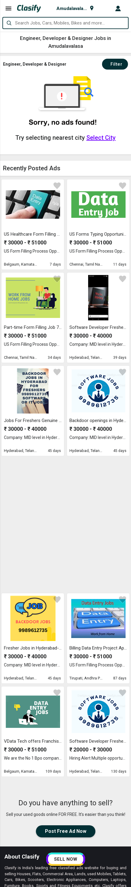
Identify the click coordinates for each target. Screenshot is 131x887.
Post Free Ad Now (65, 700)
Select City (101, 137)
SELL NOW (65, 859)
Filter (115, 64)
